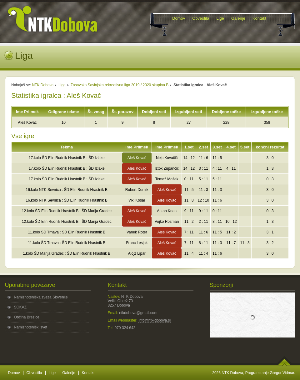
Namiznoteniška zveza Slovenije (41, 297)
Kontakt (88, 373)
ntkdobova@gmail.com (138, 313)
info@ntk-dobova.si (154, 320)
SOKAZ (20, 307)
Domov (14, 373)
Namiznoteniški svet (31, 327)
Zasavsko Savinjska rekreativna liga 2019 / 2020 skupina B (120, 85)
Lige (52, 373)
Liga (62, 85)
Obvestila (34, 373)
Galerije (68, 373)
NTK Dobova (42, 85)
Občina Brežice (26, 317)
